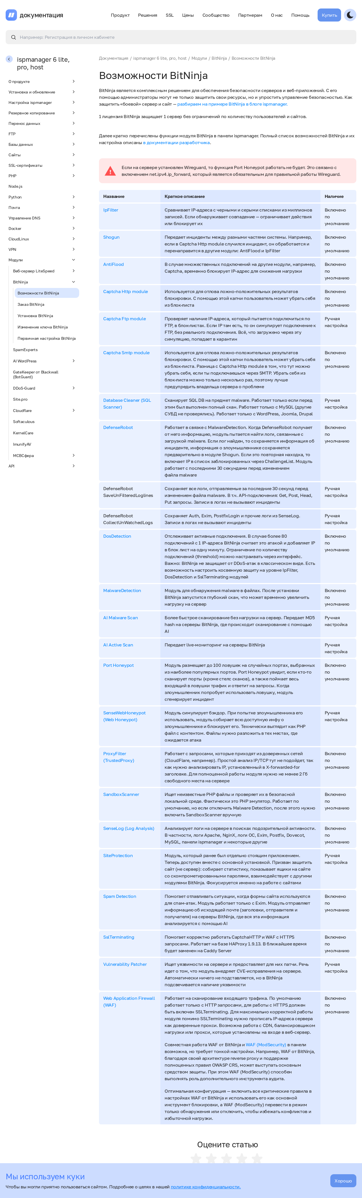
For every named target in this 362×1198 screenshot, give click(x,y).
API (42, 466)
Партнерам (250, 15)
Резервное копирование (42, 113)
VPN (42, 249)
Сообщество (216, 15)
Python (42, 197)
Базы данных (42, 144)
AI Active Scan (118, 645)
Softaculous (23, 421)
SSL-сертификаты (42, 165)
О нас (277, 15)
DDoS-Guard (44, 388)
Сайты (42, 154)
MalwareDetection (122, 590)
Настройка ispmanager (42, 102)
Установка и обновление (42, 92)
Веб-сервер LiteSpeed (44, 271)
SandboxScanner (121, 794)
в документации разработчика (176, 142)
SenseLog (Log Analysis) (128, 828)
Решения (147, 15)
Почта (42, 207)
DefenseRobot (118, 427)
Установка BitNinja (35, 315)
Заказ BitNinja (31, 304)
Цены (188, 15)
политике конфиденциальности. (206, 1187)
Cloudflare (44, 410)
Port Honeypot (118, 665)
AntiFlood (113, 264)
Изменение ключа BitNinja (43, 326)
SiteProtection (118, 855)
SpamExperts (25, 349)
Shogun (111, 237)
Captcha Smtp (118, 352)
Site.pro (20, 399)
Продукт (120, 15)
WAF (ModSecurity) (266, 1044)
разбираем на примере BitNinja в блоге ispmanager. (232, 104)
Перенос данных (42, 123)
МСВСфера (44, 455)
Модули (42, 259)
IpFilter (110, 210)
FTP (42, 133)
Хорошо (343, 1181)
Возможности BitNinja (38, 293)
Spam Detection (119, 896)
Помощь (300, 15)
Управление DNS (42, 218)
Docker (42, 228)
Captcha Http (117, 291)
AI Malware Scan (120, 617)
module (140, 291)
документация (41, 15)
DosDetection (117, 536)
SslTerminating (118, 937)
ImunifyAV (22, 444)
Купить (329, 15)
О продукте (42, 81)
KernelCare (23, 432)
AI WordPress (44, 361)
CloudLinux (42, 239)
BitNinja (44, 282)
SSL (170, 15)
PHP (42, 175)
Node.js (15, 186)
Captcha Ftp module (124, 318)
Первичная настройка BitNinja (47, 338)
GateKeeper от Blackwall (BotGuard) (35, 374)
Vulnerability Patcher (124, 964)
